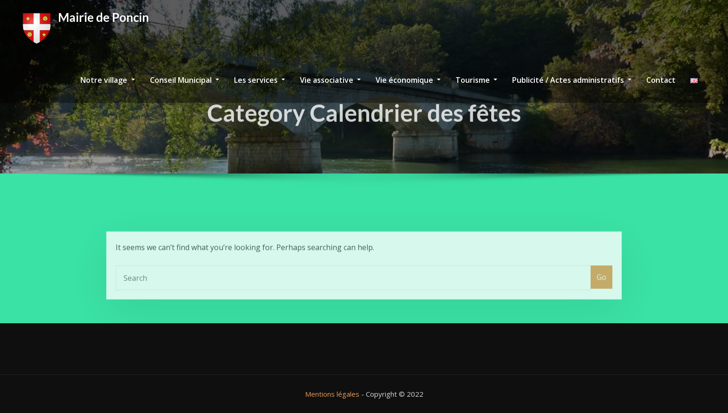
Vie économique (408, 80)
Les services (259, 80)
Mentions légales (332, 394)
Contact (661, 80)
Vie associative (330, 80)
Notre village (107, 80)
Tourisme (476, 80)
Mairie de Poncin (103, 17)
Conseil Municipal (184, 80)
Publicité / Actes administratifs (571, 80)
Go (601, 287)
